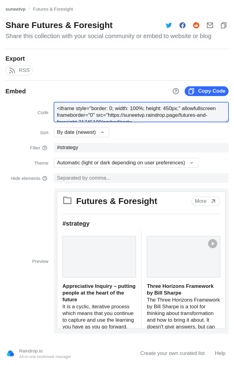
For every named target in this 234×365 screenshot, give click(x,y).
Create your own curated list (172, 353)
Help (220, 353)
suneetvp (15, 9)
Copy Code (206, 91)
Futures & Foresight (53, 9)
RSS (19, 70)
